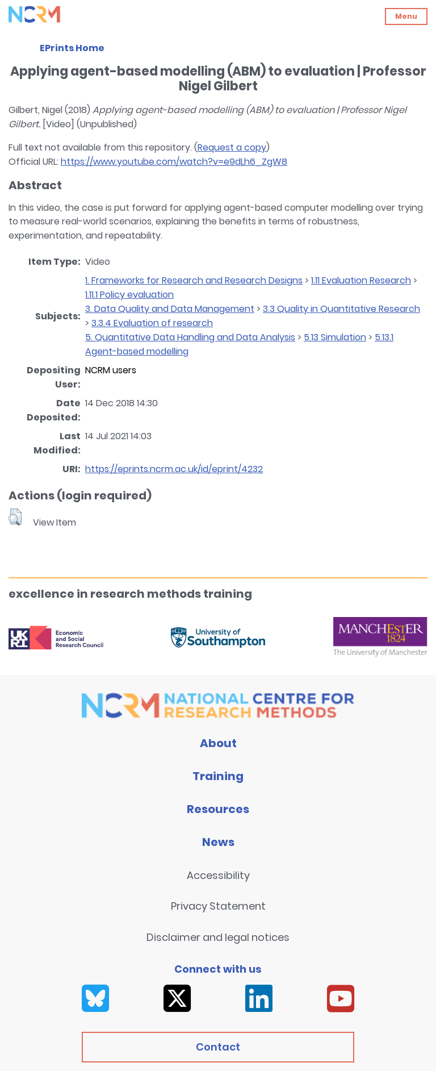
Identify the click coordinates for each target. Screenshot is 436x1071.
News (218, 842)
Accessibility (218, 875)
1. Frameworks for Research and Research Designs (194, 280)
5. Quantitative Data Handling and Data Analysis (190, 337)
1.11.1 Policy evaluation (129, 294)
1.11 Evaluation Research (361, 280)
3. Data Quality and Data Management (169, 308)
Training (218, 776)
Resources (218, 809)
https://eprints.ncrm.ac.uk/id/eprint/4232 (174, 469)
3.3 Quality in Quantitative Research (341, 308)
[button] (15, 517)
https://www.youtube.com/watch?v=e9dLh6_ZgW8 (174, 161)
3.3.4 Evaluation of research (152, 323)
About (218, 743)
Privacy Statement (218, 906)
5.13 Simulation (335, 337)
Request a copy (232, 147)
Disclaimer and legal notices (218, 937)
